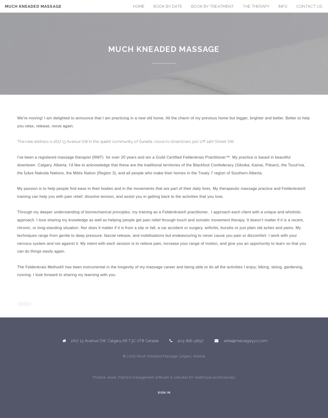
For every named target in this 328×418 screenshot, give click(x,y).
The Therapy (256, 6)
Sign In (164, 392)
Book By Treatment (212, 6)
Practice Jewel (105, 377)
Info (282, 6)
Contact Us (309, 6)
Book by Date (167, 6)
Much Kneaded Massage (33, 6)
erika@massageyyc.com (246, 340)
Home (138, 6)
